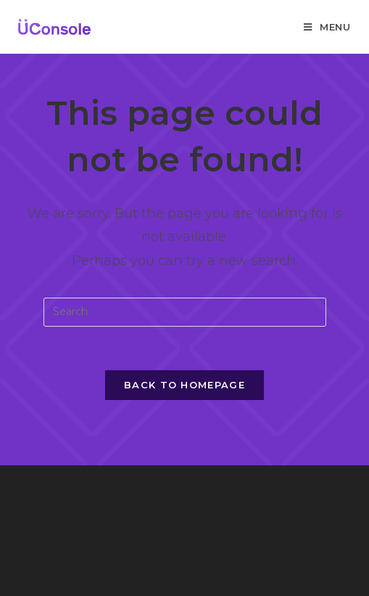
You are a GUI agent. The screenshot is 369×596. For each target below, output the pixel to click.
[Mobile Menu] (327, 27)
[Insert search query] (184, 312)
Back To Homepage (184, 385)
